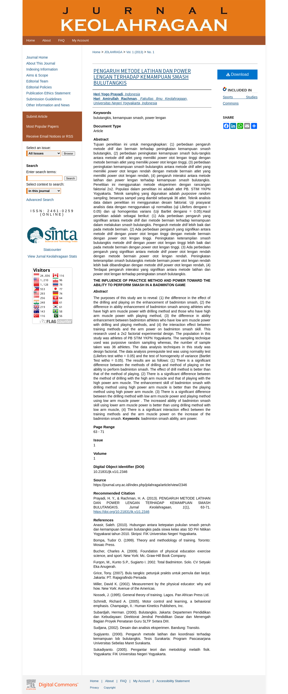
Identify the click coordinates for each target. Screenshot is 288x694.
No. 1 (150, 52)
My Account (141, 681)
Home (96, 52)
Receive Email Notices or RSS (49, 136)
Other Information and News (48, 105)
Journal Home (37, 57)
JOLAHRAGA (113, 52)
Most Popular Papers (42, 126)
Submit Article (37, 116)
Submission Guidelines (43, 99)
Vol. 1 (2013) (134, 52)
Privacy (94, 687)
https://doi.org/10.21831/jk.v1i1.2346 (121, 512)
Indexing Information (42, 69)
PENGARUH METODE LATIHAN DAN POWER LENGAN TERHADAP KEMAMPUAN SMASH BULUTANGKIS (142, 77)
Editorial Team (37, 81)
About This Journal (40, 63)
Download (237, 74)
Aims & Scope (37, 75)
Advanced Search (40, 200)
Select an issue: (38, 148)
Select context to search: (45, 184)
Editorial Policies (39, 87)
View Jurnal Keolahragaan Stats (52, 256)
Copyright (109, 687)
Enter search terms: (41, 172)
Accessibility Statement (173, 681)
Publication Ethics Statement (48, 93)
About (109, 681)
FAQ (123, 681)
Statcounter (52, 250)
